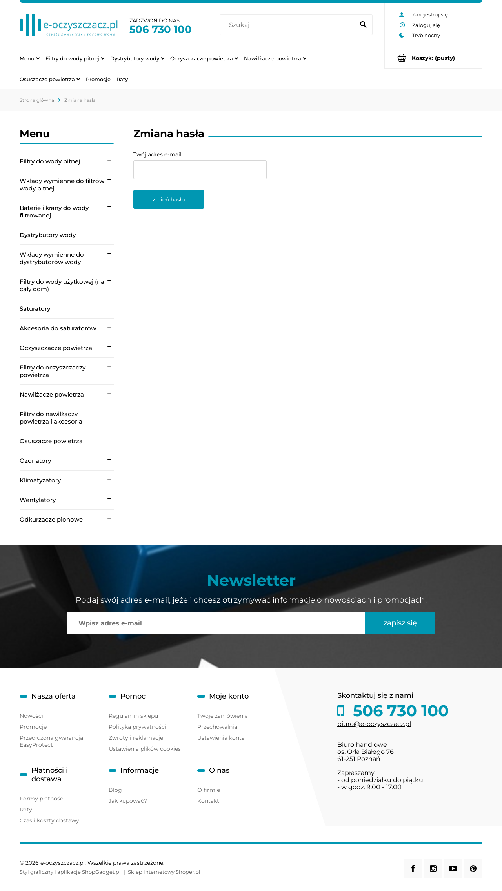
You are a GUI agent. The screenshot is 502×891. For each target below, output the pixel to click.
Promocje (33, 726)
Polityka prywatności (137, 726)
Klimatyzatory (40, 480)
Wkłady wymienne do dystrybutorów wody (52, 258)
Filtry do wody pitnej (50, 161)
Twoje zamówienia (222, 715)
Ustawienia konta (221, 737)
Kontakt (208, 800)
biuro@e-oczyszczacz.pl (374, 724)
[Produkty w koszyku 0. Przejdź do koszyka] (433, 57)
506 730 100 (160, 29)
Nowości (31, 715)
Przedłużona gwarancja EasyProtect (51, 741)
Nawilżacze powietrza (52, 394)
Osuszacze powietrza (51, 441)
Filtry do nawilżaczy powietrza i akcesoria (51, 417)
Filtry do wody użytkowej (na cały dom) (62, 285)
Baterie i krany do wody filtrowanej (54, 211)
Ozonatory (35, 460)
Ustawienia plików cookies (145, 748)
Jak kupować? (128, 800)
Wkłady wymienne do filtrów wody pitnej (62, 184)
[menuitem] (30, 58)
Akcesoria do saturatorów (58, 328)
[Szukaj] (363, 25)
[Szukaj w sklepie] (289, 25)
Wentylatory (38, 499)
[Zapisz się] (400, 623)
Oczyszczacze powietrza (56, 347)
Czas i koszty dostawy (49, 820)
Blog (115, 789)
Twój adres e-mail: (158, 154)
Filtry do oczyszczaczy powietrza (52, 371)
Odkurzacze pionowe (51, 519)
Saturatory (35, 308)
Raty (26, 809)
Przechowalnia (217, 726)
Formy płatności (42, 798)
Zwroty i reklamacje (136, 737)
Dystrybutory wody (48, 235)
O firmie (208, 789)
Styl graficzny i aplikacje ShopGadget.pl (70, 872)
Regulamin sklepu (133, 715)
